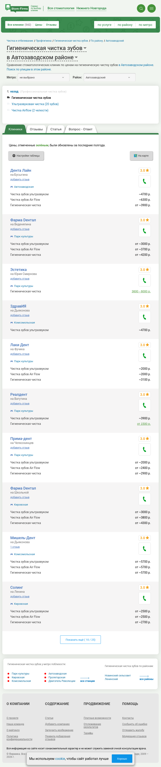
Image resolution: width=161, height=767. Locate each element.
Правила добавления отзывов (57, 738)
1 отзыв (14, 546)
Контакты (128, 718)
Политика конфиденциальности (19, 738)
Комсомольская (24, 322)
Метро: (11, 77)
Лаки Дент (19, 345)
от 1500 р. (144, 423)
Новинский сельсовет (118, 675)
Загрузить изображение (59, 730)
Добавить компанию (57, 724)
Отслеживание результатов (92, 726)
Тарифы (88, 733)
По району (97, 40)
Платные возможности (97, 718)
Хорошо (122, 758)
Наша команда (15, 724)
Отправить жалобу (133, 730)
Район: (77, 77)
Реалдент (18, 394)
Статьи (49, 718)
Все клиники (19, 24)
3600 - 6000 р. (141, 291)
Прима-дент (21, 438)
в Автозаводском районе (136, 65)
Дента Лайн (20, 170)
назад (38, 91)
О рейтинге (12, 730)
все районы (146, 678)
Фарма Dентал (23, 220)
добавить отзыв (19, 179)
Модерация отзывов (134, 736)
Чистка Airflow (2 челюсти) (30, 110)
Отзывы (51, 24)
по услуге (105, 25)
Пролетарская (54, 677)
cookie (60, 759)
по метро (145, 25)
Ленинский (111, 679)
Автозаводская (24, 186)
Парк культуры (23, 236)
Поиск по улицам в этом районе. (29, 69)
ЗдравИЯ (18, 306)
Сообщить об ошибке (134, 724)
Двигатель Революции (59, 681)
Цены (38, 24)
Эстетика (18, 269)
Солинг (16, 587)
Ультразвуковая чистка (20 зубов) (35, 104)
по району (125, 25)
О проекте (12, 718)
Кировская (21, 504)
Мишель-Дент (22, 538)
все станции (87, 680)
